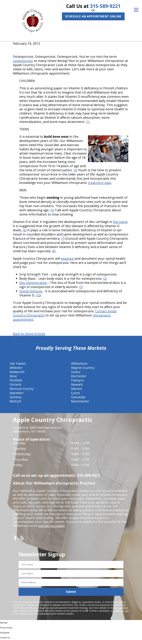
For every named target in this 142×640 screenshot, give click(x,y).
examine (67, 258)
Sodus (75, 372)
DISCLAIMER (121, 607)
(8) (54, 251)
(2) (105, 278)
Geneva (15, 397)
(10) (38, 295)
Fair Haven (18, 363)
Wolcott (15, 401)
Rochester (78, 376)
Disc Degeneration (33, 282)
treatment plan (99, 182)
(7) (63, 238)
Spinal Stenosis (30, 291)
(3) (81, 287)
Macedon (17, 393)
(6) (25, 230)
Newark (77, 384)
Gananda (78, 397)
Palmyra (77, 380)
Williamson (79, 363)
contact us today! (52, 525)
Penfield (16, 380)
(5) (52, 210)
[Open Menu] (136, 9)
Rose (13, 376)
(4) (75, 170)
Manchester (80, 401)
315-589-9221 (105, 6)
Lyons (75, 393)
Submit (71, 592)
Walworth (17, 372)
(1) (88, 122)
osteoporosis (23, 61)
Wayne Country (82, 367)
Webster (16, 367)
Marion (76, 388)
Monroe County (22, 388)
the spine (120, 222)
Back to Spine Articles (29, 334)
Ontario (15, 384)
